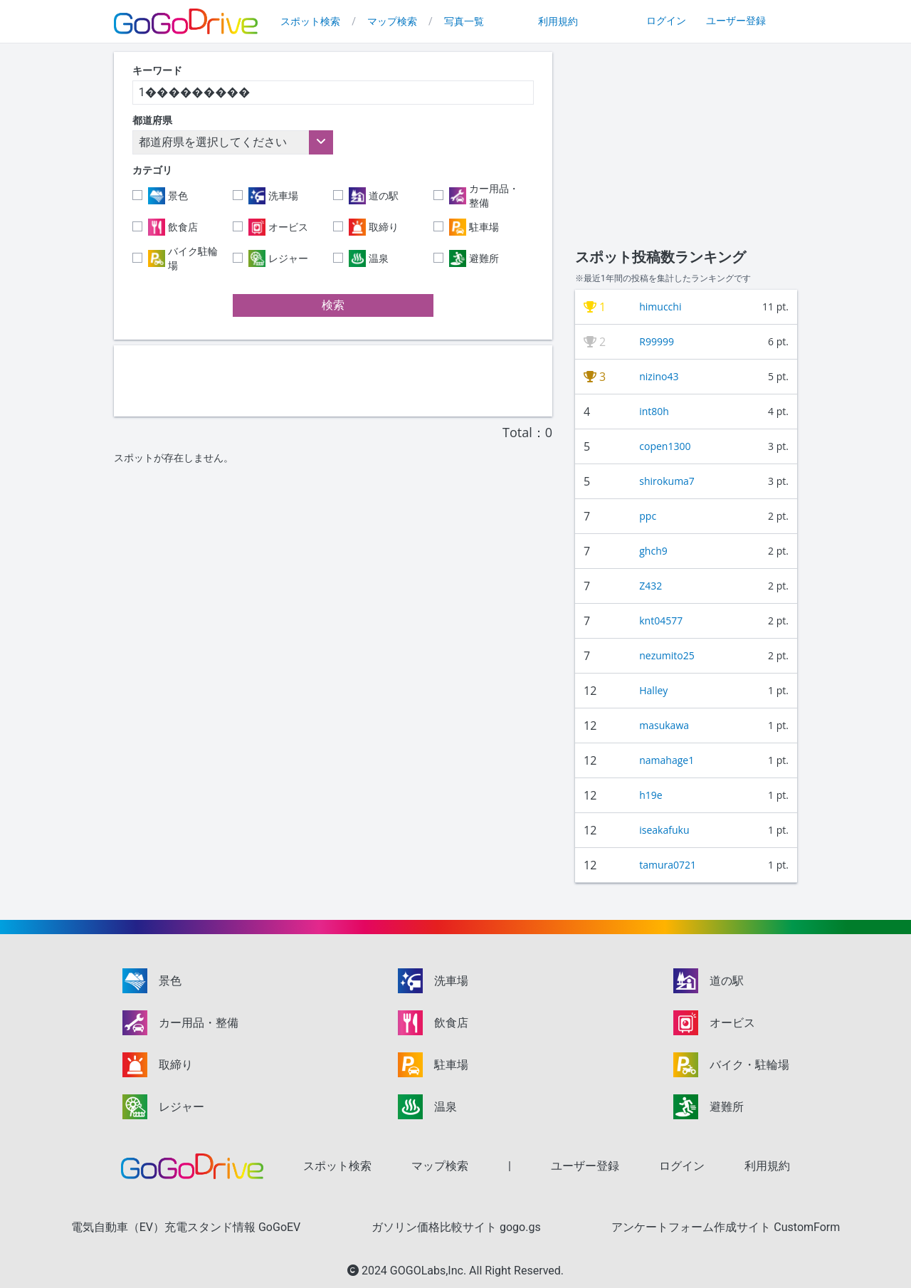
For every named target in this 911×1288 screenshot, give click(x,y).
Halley (653, 690)
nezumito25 (667, 655)
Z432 (650, 585)
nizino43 (658, 376)
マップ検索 (392, 21)
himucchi (660, 306)
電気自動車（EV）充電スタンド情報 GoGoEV (186, 1227)
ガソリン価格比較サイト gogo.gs (456, 1227)
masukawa (664, 725)
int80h (654, 411)
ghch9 (653, 550)
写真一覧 (464, 21)
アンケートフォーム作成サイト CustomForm (725, 1227)
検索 (333, 305)
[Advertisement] (333, 381)
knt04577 (661, 620)
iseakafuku (664, 830)
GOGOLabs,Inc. (429, 1270)
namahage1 (666, 760)
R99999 (656, 341)
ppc (647, 516)
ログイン (666, 20)
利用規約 (558, 21)
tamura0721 (667, 864)
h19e (650, 795)
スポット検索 (310, 21)
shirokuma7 (667, 481)
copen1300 (664, 446)
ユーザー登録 (736, 20)
